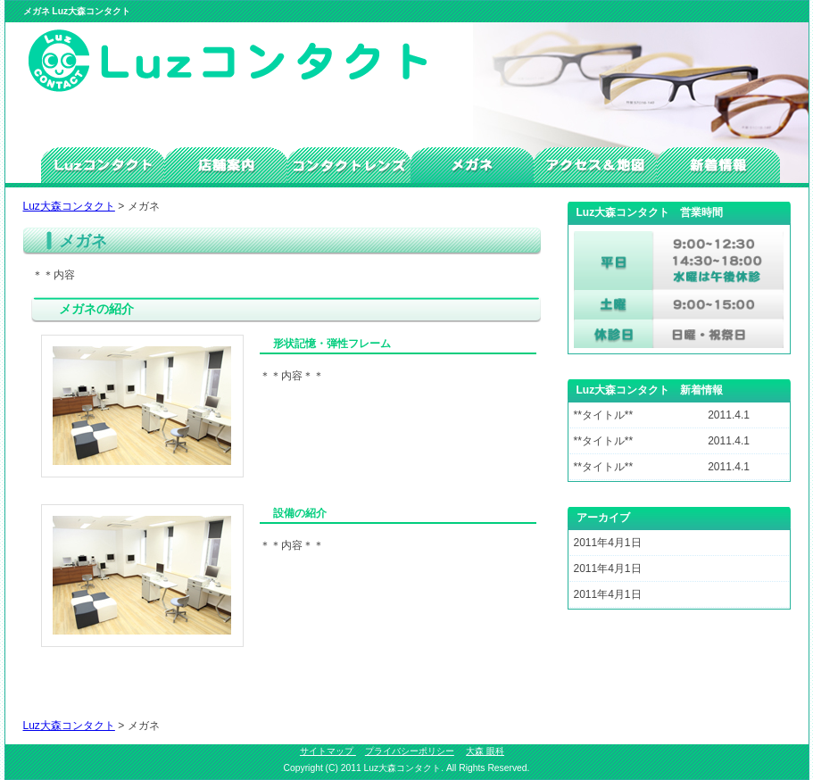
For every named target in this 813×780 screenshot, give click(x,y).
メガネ (472, 165)
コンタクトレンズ (349, 165)
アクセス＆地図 (595, 165)
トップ (102, 165)
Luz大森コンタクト (69, 206)
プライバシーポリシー (409, 751)
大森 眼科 (485, 751)
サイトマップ (328, 751)
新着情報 (718, 165)
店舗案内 (225, 165)
